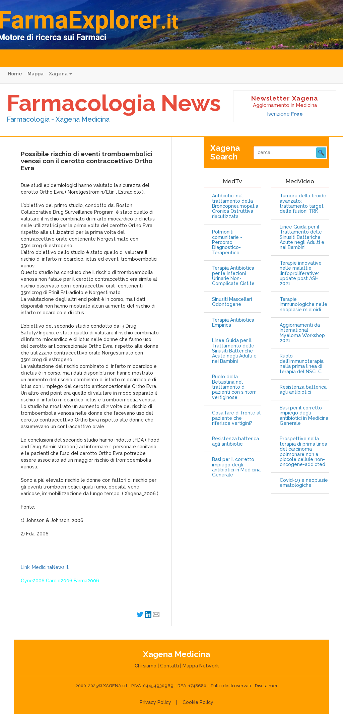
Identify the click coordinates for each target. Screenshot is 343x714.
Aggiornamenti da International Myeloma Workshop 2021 (302, 333)
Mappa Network (201, 665)
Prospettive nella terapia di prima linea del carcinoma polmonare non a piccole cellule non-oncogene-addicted (303, 451)
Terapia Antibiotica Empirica (233, 323)
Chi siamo (145, 665)
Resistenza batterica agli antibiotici (235, 441)
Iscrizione (285, 114)
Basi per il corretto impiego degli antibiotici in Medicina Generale (236, 467)
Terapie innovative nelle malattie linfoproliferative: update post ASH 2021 (301, 273)
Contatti (169, 665)
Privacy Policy (155, 702)
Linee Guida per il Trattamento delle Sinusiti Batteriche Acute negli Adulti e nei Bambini (234, 351)
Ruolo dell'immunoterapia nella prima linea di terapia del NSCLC (302, 363)
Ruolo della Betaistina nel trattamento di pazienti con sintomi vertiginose (235, 387)
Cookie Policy (198, 702)
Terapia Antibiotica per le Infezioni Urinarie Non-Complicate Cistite (233, 276)
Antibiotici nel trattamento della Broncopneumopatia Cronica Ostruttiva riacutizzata (235, 206)
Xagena (60, 73)
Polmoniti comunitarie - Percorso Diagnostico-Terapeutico (227, 242)
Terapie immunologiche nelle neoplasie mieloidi (303, 304)
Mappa (35, 73)
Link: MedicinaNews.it (45, 567)
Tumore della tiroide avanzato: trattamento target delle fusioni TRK (303, 203)
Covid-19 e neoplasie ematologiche (304, 483)
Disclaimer (266, 685)
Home (15, 73)
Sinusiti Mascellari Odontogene (232, 302)
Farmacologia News (114, 102)
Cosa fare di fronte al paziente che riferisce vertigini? (236, 418)
